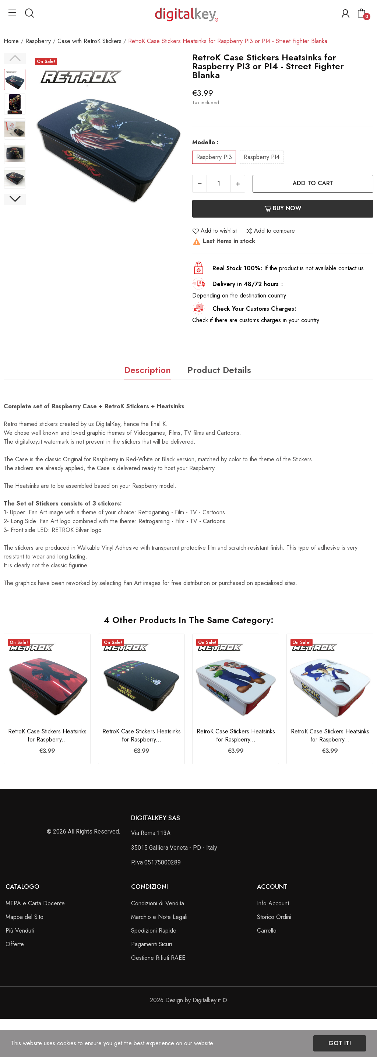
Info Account (273, 903)
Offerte (15, 944)
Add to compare (270, 231)
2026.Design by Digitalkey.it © (188, 1000)
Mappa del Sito (24, 917)
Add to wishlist (214, 231)
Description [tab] (147, 369)
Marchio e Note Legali (159, 917)
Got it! (339, 1043)
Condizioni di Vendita (157, 903)
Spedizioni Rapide (153, 930)
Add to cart (313, 183)
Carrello (266, 930)
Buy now (283, 208)
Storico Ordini (274, 917)
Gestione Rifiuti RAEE (158, 958)
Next (15, 199)
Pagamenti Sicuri (151, 944)
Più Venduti (20, 930)
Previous (15, 58)
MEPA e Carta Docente (35, 903)
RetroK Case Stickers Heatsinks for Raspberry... (47, 735)
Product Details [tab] (219, 369)
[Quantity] (218, 184)
